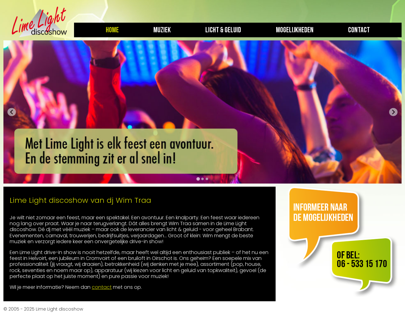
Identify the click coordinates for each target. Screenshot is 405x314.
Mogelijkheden (295, 29)
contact (102, 287)
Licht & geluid (223, 29)
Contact (359, 29)
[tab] (198, 178)
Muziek (162, 29)
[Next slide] (393, 112)
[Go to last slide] (11, 112)
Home (112, 29)
